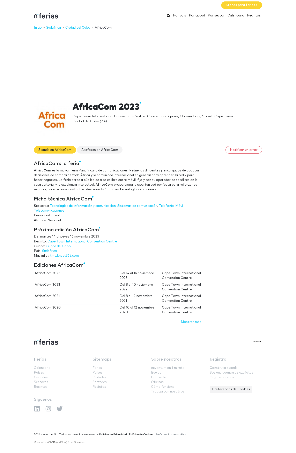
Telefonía (166, 205)
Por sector (216, 15)
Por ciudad (197, 15)
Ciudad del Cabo (58, 246)
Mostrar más (191, 322)
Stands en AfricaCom (55, 149)
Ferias (40, 359)
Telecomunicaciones (49, 210)
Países (39, 372)
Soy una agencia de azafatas (231, 372)
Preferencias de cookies (170, 434)
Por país (179, 15)
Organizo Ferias (222, 377)
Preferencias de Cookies (231, 389)
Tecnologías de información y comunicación (83, 205)
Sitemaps (101, 359)
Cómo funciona (163, 386)
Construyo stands (223, 367)
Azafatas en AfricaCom (99, 149)
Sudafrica (49, 251)
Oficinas (157, 382)
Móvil (179, 205)
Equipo (156, 372)
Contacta (158, 377)
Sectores (41, 382)
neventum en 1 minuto (168, 367)
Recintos (254, 15)
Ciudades (41, 377)
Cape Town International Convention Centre (82, 241)
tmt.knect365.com (64, 255)
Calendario (236, 15)
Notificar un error (244, 149)
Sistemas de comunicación (137, 205)
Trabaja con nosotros (167, 391)
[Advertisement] (148, 63)
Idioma (256, 341)
